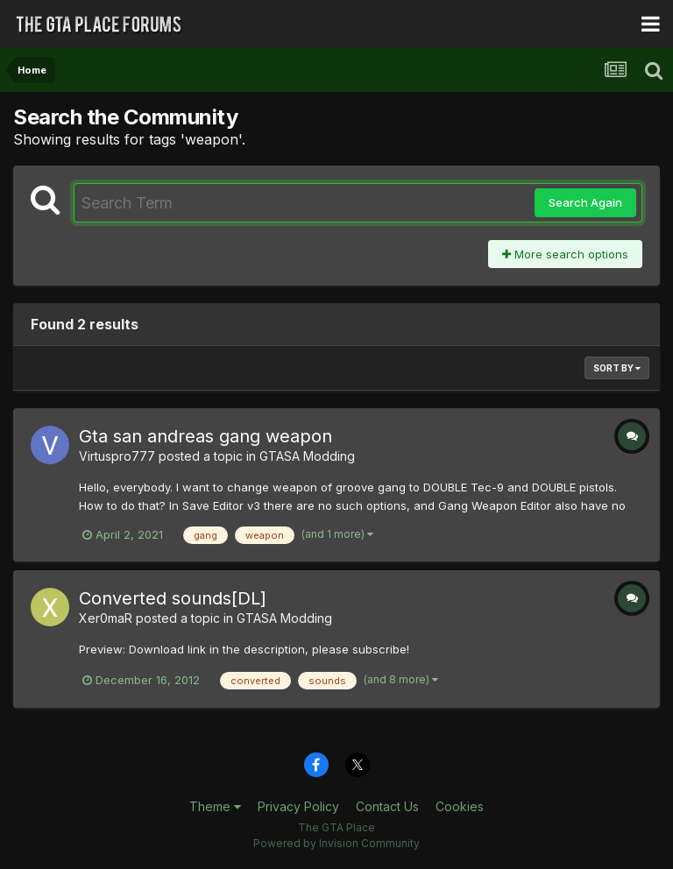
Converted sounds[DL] (172, 598)
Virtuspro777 (117, 456)
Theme (215, 806)
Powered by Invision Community (336, 843)
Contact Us (387, 806)
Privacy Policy (298, 806)
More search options (565, 254)
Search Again (585, 202)
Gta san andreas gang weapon (205, 436)
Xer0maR (105, 618)
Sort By (617, 368)
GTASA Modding (307, 456)
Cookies (460, 806)
